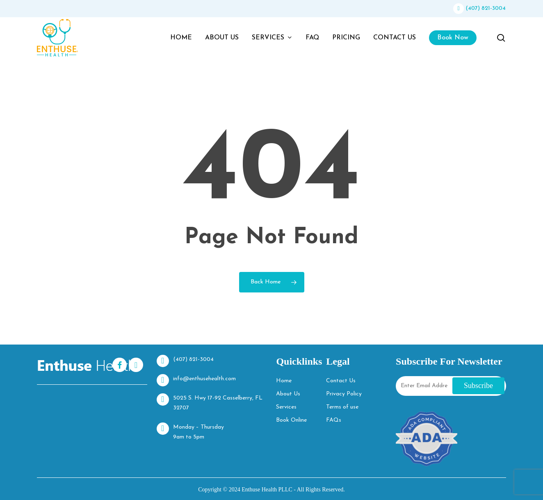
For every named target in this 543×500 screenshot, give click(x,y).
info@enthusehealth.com (196, 380)
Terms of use (342, 407)
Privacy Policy (344, 394)
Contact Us (341, 381)
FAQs (333, 420)
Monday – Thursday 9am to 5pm (190, 431)
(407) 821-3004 (479, 8)
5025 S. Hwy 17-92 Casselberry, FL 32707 (209, 402)
